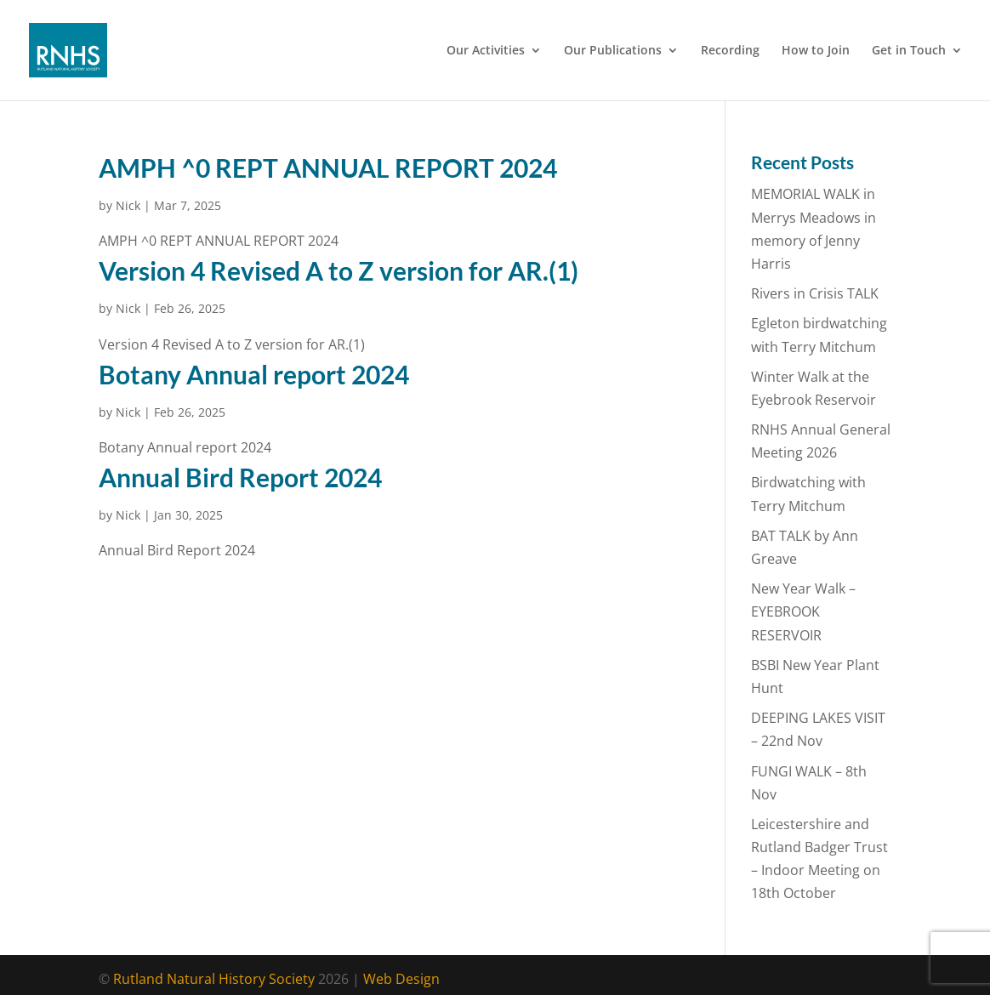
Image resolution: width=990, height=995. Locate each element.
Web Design (401, 978)
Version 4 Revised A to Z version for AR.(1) (338, 270)
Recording (730, 51)
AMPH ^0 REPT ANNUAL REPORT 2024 (328, 167)
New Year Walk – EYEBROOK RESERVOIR (803, 611)
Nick (128, 205)
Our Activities (486, 51)
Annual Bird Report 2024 (240, 477)
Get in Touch (909, 51)
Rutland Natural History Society (214, 978)
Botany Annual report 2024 (254, 374)
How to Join (816, 51)
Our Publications (613, 51)
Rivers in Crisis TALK (815, 293)
